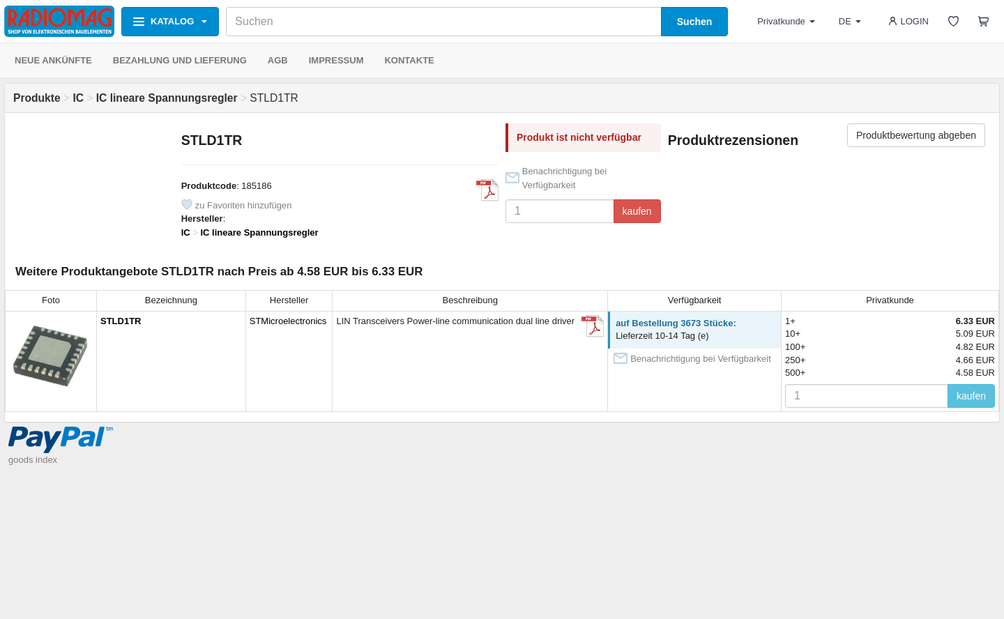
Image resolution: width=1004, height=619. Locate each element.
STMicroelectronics (288, 321)
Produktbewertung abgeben (916, 135)
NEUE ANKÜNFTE (53, 60)
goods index (32, 459)
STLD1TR (121, 321)
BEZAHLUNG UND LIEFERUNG (180, 60)
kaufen (637, 211)
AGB (278, 60)
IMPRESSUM (336, 60)
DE (850, 21)
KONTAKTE (409, 60)
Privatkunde (786, 21)
